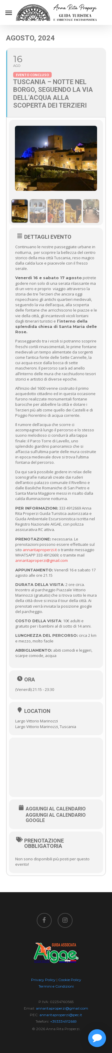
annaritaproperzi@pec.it (60, 1015)
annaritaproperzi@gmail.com (41, 560)
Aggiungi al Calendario (56, 809)
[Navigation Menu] (8, 12)
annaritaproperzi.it (40, 549)
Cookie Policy (69, 979)
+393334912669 (63, 1021)
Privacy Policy (43, 979)
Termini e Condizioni (56, 986)
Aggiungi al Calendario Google (56, 817)
